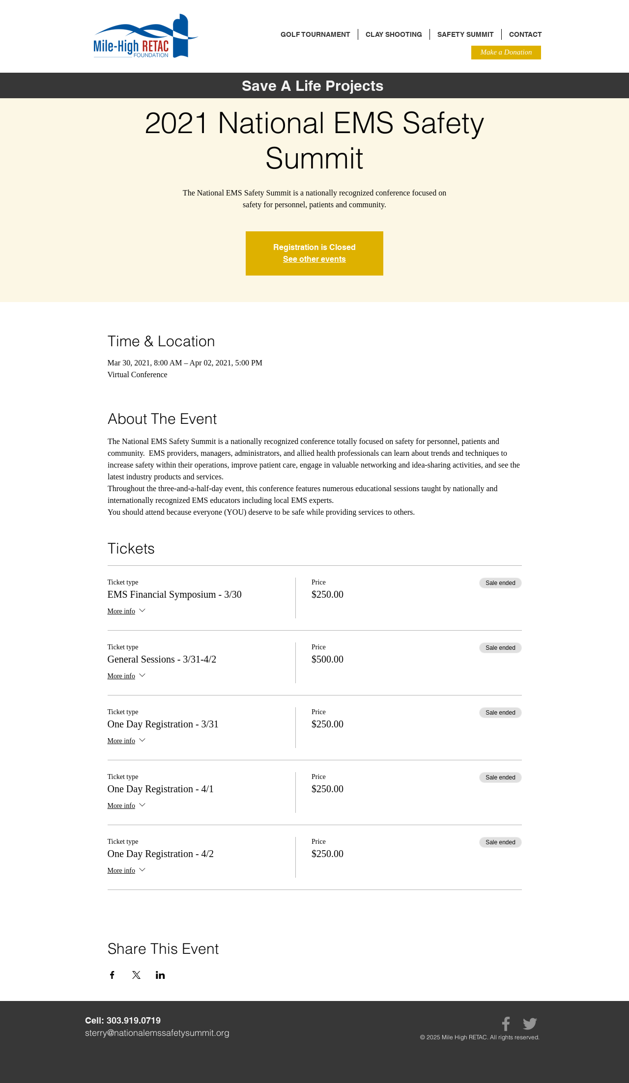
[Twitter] (530, 1023)
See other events (314, 259)
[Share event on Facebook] (112, 975)
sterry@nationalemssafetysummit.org (157, 1032)
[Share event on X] (136, 975)
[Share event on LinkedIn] (160, 975)
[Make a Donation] (506, 52)
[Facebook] (505, 1023)
